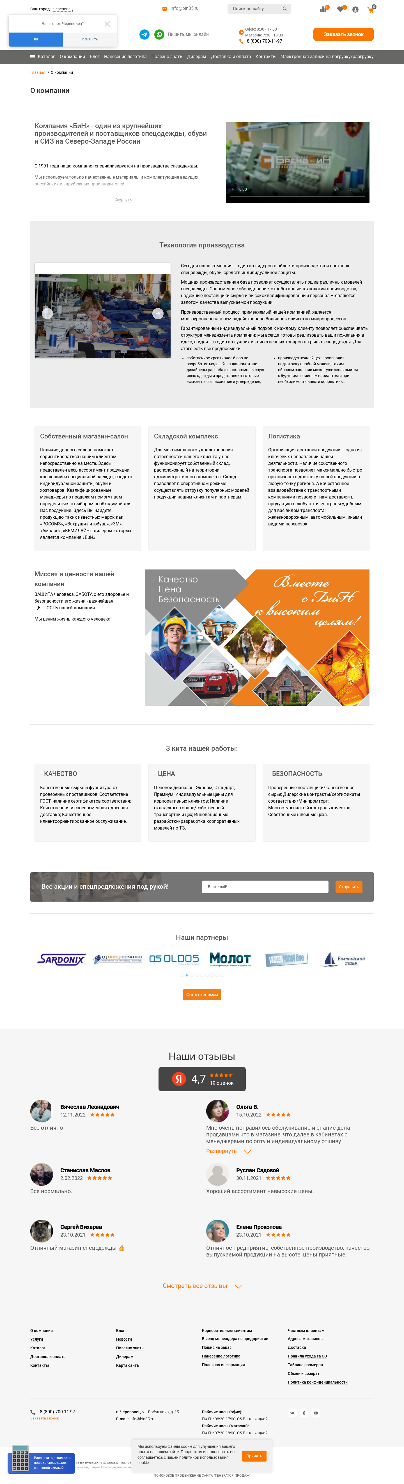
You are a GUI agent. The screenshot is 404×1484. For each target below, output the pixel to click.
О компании (72, 56)
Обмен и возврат (304, 1373)
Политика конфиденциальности (318, 1382)
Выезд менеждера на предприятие (235, 1338)
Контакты (266, 56)
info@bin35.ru (185, 8)
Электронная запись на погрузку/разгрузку (327, 56)
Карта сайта (127, 1365)
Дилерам (196, 56)
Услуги (36, 1339)
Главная (37, 72)
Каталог (42, 56)
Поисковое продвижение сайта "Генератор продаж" (202, 1476)
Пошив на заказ (216, 1347)
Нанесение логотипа (125, 56)
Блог (95, 56)
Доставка (297, 1347)
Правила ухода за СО (307, 1356)
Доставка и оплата (231, 56)
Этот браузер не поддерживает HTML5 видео (297, 162)
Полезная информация (223, 1365)
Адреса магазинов (305, 1338)
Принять (254, 1456)
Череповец (63, 9)
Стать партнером (202, 994)
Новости (124, 1339)
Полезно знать (167, 56)
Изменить (90, 39)
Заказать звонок (344, 34)
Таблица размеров (305, 1365)
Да (36, 39)
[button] (181, 975)
